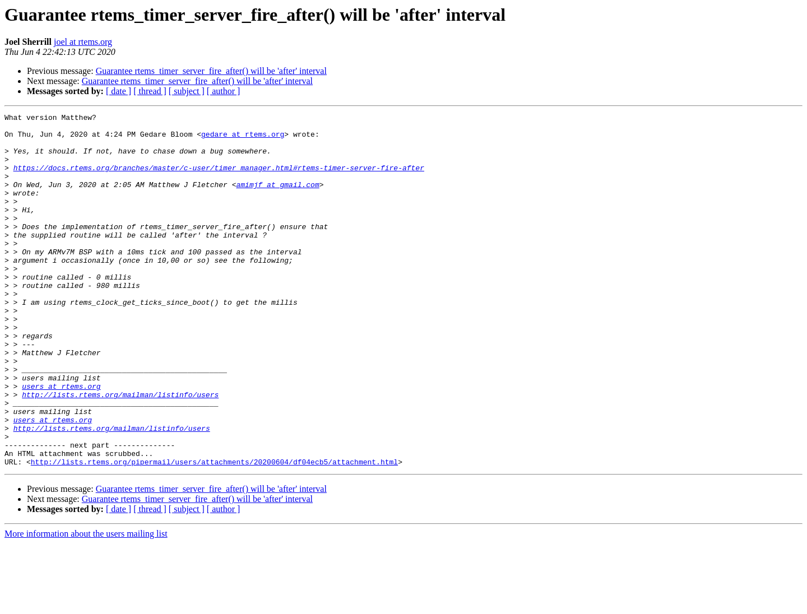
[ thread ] (149, 91)
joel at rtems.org (83, 41)
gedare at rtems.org (242, 139)
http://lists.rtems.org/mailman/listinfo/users (120, 451)
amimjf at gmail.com (277, 199)
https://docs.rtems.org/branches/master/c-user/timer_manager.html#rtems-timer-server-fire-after (218, 179)
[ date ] (118, 91)
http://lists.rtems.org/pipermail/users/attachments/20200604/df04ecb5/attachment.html (214, 532)
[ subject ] (187, 91)
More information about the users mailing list (86, 604)
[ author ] (223, 91)
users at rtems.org (61, 441)
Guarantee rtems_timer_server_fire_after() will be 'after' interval (211, 71)
